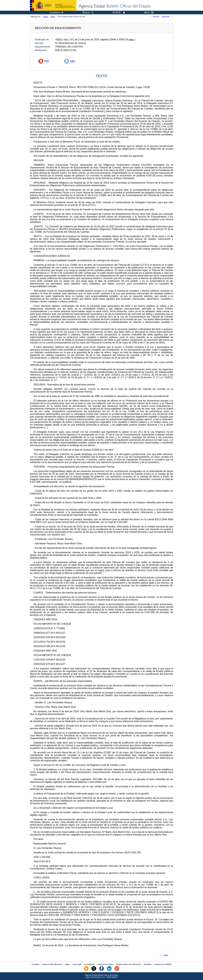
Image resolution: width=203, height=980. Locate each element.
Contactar (35, 964)
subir (165, 955)
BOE (53, 16)
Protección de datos (105, 964)
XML (72, 61)
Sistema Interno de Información (128, 964)
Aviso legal (77, 964)
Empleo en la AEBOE (162, 964)
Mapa (67, 964)
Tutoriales (148, 964)
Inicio (46, 16)
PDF (46, 61)
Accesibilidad (89, 964)
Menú (149, 12)
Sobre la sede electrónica (52, 964)
